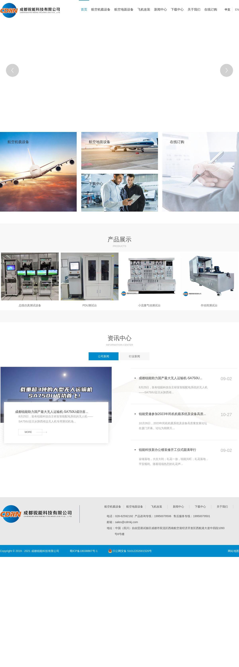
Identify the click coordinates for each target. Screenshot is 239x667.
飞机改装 (143, 9)
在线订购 (210, 9)
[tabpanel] (119, 70)
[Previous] (12, 70)
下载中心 (177, 9)
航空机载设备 (100, 9)
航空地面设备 (123, 9)
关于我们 (194, 9)
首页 (84, 9)
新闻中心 (160, 9)
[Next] (226, 70)
